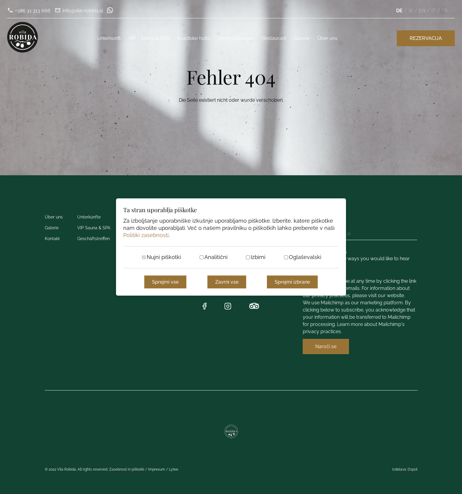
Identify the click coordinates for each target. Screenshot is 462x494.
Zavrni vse (226, 282)
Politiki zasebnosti (146, 235)
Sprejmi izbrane (292, 282)
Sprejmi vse (165, 282)
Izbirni (258, 257)
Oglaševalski (305, 257)
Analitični (216, 257)
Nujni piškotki (164, 257)
